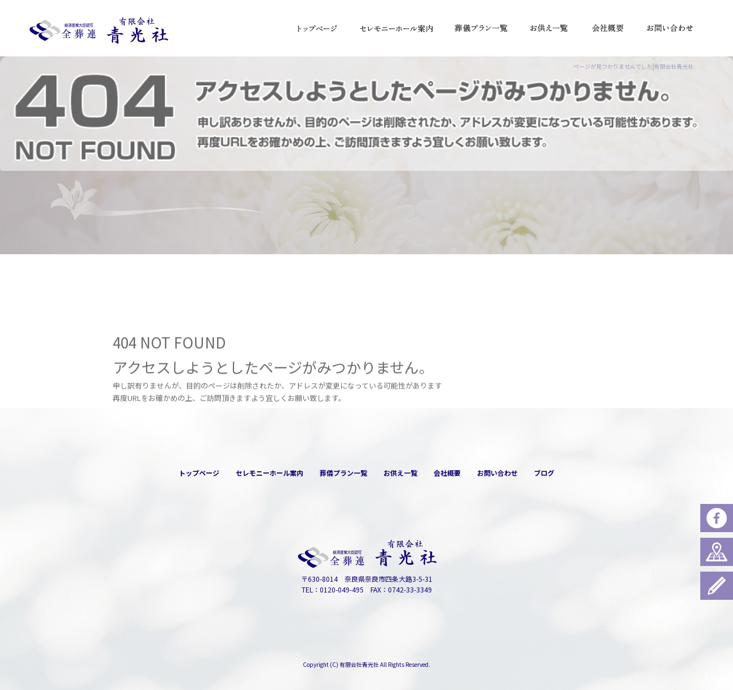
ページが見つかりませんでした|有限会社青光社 (633, 66)
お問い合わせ (670, 28)
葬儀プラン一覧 (481, 28)
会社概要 (608, 28)
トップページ (317, 28)
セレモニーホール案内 (396, 28)
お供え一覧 (549, 28)
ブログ (544, 472)
